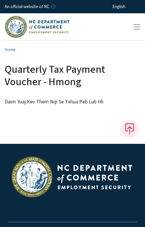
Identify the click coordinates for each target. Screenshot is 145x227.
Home (10, 49)
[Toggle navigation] (137, 27)
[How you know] (52, 6)
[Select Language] (127, 6)
